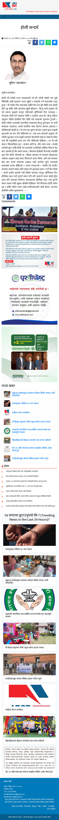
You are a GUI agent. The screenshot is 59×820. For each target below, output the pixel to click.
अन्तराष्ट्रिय (51, 806)
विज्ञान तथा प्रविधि (17, 806)
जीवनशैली (27, 806)
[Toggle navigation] (5, 17)
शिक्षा (39, 806)
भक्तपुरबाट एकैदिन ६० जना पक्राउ (25, 403)
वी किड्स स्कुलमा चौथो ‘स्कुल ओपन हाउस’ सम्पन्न (31, 422)
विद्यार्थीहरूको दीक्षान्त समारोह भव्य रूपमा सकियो (31, 440)
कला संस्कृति (51, 808)
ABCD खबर (47, 817)
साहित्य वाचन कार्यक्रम (21, 412)
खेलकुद (34, 806)
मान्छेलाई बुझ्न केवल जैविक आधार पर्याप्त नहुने (30, 458)
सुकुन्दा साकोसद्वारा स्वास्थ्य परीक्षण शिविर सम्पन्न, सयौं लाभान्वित (33, 394)
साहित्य (44, 806)
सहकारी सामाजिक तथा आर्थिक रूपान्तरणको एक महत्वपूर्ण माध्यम (31, 431)
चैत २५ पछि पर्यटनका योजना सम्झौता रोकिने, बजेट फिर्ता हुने (32, 449)
